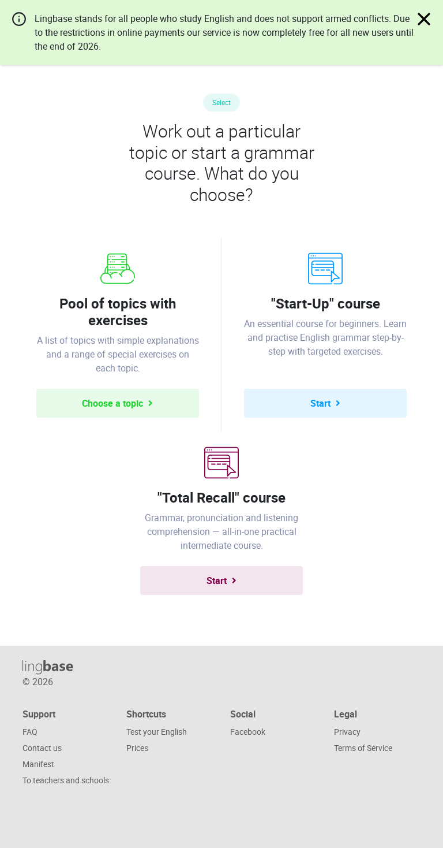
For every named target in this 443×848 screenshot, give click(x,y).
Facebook (247, 731)
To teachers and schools (65, 780)
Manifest (38, 763)
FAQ (29, 731)
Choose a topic (117, 403)
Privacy (347, 731)
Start (325, 403)
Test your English (156, 731)
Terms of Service (363, 747)
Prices (137, 747)
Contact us (42, 747)
